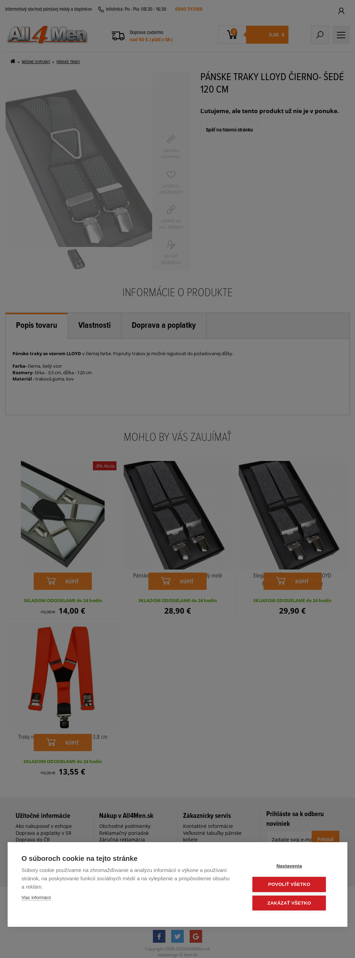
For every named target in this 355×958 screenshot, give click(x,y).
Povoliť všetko (292, 884)
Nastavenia (291, 866)
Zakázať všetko (292, 903)
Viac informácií (36, 897)
